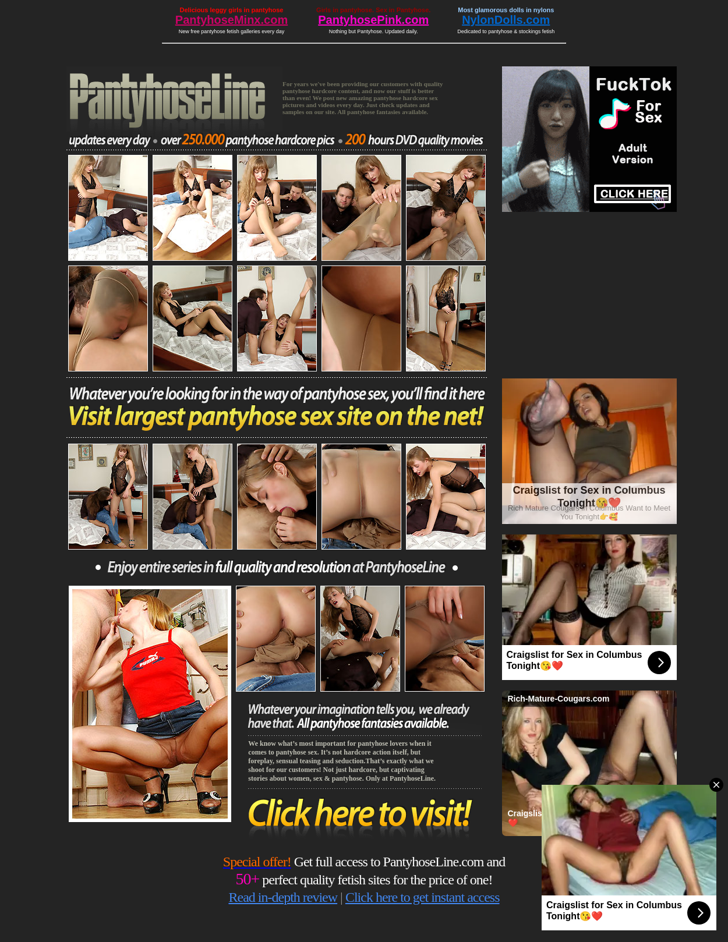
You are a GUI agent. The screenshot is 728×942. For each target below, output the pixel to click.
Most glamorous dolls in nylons (506, 9)
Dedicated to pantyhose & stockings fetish (505, 31)
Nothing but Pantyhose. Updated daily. (373, 31)
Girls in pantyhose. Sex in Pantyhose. (373, 9)
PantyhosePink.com (373, 19)
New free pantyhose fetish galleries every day (232, 31)
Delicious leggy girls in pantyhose (232, 9)
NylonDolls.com (506, 19)
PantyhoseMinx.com (231, 19)
